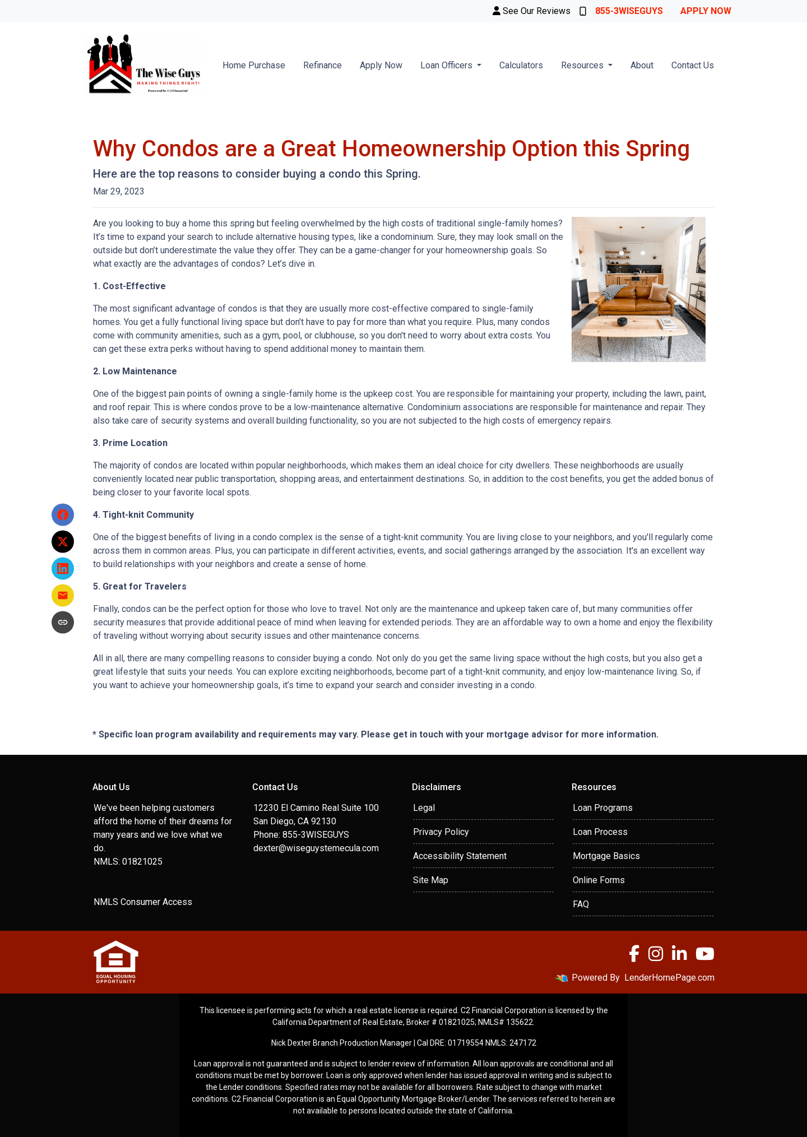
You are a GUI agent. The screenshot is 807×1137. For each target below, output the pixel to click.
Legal (424, 807)
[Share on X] (63, 542)
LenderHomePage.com (669, 977)
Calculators (521, 65)
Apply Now (705, 11)
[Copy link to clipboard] (63, 622)
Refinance (322, 65)
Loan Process (600, 832)
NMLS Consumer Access (143, 902)
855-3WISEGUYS (621, 11)
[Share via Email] (63, 595)
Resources (583, 65)
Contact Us (692, 65)
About (641, 65)
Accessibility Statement (460, 856)
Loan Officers (447, 65)
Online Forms (599, 880)
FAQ (581, 904)
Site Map (430, 880)
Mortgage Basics (606, 856)
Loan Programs (603, 807)
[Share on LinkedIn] (63, 569)
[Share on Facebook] (63, 515)
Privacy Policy (441, 832)
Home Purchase (253, 65)
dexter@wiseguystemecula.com (316, 848)
